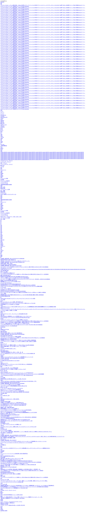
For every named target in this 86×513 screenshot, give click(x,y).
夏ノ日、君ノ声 (3, 370)
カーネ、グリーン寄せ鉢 (5, 288)
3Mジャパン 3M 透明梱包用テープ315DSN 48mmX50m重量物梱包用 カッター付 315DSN (18, 412)
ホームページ (3, 169)
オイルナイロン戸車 (4, 479)
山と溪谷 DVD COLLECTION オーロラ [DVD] (9, 360)
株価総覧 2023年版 (4, 504)
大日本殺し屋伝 (3, 393)
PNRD (1, 499)
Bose (1, 491)
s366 (1, 135)
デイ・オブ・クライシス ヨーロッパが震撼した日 (10, 424)
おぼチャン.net (3, 124)
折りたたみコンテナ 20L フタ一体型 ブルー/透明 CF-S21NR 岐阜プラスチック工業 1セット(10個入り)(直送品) (23, 292)
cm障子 (61, 5)
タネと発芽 (2, 299)
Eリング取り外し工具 (4, 395)
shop (1, 150)
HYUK (1, 509)
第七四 (36, 5)
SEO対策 (2, 179)
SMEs (1, 397)
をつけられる (3, 287)
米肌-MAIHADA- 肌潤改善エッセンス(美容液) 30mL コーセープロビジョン (15, 316)
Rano (1, 443)
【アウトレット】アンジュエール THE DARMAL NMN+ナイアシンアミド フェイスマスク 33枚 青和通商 (22, 374)
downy (1, 300)
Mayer (1, 312)
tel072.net (2, 122)
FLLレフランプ (3, 343)
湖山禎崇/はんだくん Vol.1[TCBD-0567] (8, 467)
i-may (1, 483)
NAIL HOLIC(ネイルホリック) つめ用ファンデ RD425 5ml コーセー (14, 463)
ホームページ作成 (4, 178)
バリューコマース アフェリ (6, 164)
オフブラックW (49, 5)
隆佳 (1, 366)
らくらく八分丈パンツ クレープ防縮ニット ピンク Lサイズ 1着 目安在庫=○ (16, 409)
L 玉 (1, 396)
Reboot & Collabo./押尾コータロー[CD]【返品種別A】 (11, 333)
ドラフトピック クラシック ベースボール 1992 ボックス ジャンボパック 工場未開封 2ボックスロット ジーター (23, 441)
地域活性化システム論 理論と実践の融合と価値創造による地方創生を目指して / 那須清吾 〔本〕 (20, 469)
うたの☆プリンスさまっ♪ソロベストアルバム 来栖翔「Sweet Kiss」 (14, 319)
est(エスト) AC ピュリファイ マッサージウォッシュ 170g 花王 (13, 411)
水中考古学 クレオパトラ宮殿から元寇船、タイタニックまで (13, 369)
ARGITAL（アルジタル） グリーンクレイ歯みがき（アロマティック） (15, 260)
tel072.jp (2, 121)
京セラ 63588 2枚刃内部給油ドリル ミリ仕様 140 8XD (11, 494)
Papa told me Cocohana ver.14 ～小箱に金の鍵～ (10, 398)
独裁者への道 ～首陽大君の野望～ (7, 407)
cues (1, 249)
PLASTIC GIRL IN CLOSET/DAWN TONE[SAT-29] (10, 283)
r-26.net (1, 118)
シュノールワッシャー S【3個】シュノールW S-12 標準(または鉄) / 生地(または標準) (18, 341)
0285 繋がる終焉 (3, 510)
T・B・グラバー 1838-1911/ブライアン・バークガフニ (11, 388)
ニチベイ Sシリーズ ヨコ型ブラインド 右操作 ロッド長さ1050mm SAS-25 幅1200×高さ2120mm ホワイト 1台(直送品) (24, 274)
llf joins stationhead (25, 6)
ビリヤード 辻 (3, 193)
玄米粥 (22, 5)
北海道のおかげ (79, 5)
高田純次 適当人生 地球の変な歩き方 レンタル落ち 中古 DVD (13, 378)
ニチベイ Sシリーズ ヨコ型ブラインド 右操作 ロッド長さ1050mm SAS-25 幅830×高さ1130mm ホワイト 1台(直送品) (24, 477)
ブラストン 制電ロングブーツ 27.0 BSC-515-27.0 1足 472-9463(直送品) (14, 277)
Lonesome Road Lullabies (5, 471)
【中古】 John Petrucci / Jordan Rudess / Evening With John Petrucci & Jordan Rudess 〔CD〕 (18, 381)
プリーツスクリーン (42, 5)
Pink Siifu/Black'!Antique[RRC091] (7, 472)
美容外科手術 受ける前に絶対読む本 (8, 259)
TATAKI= (2, 347)
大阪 (1, 171)
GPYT (1, 305)
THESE (1, 355)
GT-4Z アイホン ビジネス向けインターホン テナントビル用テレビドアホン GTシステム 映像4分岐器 (21, 286)
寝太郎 (1, 342)
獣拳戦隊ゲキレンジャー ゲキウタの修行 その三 (10, 281)
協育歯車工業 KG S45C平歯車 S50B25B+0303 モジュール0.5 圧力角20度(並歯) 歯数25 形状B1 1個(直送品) (22, 294)
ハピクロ (2, 5)
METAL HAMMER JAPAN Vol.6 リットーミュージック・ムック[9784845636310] (16, 372)
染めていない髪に (4, 271)
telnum (1, 245)
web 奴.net (2, 126)
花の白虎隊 (2, 457)
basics (1, 380)
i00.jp (1, 149)
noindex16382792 (3, 152)
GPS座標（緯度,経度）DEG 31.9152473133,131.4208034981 (12, 258)
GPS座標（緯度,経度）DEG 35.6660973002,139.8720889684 (12, 358)
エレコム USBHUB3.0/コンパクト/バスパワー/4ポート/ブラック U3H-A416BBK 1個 (17, 353)
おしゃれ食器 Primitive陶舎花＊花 (7, 273)
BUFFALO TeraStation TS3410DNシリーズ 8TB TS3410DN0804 (13, 291)
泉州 (1, 172)
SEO (1, 168)
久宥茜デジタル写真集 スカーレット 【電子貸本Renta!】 (12, 402)
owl (1, 140)
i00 (1, 248)
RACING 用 (2, 327)
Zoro (1, 449)
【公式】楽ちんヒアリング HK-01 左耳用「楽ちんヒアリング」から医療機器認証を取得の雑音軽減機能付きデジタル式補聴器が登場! (28, 306)
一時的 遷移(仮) (3, 145)
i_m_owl (2, 137)
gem (1, 139)
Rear (1, 446)
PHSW (1, 500)
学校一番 (2, 315)
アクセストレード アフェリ (6, 160)
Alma (1, 508)
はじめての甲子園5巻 (4, 415)
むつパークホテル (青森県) (6, 430)
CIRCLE (2, 425)
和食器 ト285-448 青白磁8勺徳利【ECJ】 (8, 280)
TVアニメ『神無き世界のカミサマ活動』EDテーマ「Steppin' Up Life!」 (15, 323)
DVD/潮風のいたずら (4, 423)
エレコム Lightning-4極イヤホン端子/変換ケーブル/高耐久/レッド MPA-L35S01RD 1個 (18, 464)
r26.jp (1, 119)
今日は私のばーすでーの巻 (6, 268)
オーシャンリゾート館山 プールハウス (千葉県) (10, 384)
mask (1, 142)
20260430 (2, 2)
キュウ (1, 111)
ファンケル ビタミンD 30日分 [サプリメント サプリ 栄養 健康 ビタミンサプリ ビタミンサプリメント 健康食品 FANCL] (25, 448)
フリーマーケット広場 (5, 189)
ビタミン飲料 (3, 293)
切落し (16, 5)
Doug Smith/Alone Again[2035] (6, 335)
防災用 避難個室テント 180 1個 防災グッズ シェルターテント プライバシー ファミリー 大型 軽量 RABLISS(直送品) (24, 486)
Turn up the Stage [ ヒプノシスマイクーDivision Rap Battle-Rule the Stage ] (15, 317)
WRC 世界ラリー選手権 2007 (6, 432)
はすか (1, 376)
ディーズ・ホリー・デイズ (6, 406)
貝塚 (1, 174)
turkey (1, 141)
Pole (1, 478)
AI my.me (2, 116)
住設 (1, 110)
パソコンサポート (4, 182)
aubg (1, 251)
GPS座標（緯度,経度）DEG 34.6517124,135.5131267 (11, 265)
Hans (1, 507)
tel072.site (2, 125)
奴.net (1, 129)
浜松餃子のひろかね (4, 329)
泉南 (1, 177)
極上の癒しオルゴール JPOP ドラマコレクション (10, 459)
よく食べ (2, 434)
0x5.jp (1, 242)
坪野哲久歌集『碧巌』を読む (6, 263)
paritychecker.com (3, 117)
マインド (2, 112)
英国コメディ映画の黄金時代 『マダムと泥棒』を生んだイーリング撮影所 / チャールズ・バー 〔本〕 (21, 497)
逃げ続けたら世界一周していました (7, 413)
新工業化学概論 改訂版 (5, 296)
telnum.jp (2, 120)
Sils (1, 328)
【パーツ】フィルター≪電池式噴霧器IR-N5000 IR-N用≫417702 (13, 385)
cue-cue (1, 250)
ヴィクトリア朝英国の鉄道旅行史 (7, 418)
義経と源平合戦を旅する (5, 275)
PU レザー (2, 354)
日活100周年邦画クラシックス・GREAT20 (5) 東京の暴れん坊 (13, 405)
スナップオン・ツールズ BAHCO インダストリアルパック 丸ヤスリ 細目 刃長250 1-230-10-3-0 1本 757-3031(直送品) (24, 266)
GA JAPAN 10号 (3, 429)
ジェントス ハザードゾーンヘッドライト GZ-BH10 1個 (11, 482)
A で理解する (3, 444)
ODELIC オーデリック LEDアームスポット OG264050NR (12, 390)
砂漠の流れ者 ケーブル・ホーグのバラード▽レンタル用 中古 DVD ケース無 (16, 420)
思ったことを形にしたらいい (6, 365)
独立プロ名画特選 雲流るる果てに (7, 456)
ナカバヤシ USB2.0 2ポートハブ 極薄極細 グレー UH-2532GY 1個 (13, 487)
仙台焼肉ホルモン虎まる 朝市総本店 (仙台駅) (9, 289)
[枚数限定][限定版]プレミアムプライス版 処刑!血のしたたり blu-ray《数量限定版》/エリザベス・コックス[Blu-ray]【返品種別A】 (27, 485)
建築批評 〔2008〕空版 (5, 465)
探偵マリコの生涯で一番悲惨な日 (7, 502)
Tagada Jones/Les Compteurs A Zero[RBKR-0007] (10, 414)
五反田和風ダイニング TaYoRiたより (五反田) (9, 304)
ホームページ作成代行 (5, 180)
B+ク (1, 361)
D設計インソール (4, 363)
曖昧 (1, 256)
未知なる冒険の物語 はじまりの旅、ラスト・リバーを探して (13, 346)
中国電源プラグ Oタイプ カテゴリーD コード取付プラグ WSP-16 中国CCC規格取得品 (18, 340)
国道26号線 (2, 188)
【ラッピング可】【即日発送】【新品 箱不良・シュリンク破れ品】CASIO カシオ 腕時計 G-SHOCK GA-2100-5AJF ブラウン (26, 431)
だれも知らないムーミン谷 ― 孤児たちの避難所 (10, 473)
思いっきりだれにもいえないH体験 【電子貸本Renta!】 (11, 301)
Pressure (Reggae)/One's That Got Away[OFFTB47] (10, 382)
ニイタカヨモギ (56, 5)
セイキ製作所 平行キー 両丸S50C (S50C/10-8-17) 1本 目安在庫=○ (13, 403)
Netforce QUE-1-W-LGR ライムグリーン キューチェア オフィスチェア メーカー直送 (17, 298)
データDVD (2, 330)
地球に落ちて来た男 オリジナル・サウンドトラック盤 (11, 458)
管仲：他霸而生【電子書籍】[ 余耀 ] (8, 437)
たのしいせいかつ (4, 371)
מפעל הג (6, 5)
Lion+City (2, 450)
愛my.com (2, 123)
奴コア (1, 130)
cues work (2, 144)
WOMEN (2, 451)
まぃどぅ (2, 113)
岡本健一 (2, 427)
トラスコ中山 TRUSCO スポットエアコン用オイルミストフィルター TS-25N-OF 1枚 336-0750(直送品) (21, 324)
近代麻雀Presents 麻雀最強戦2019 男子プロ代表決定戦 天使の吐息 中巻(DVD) (16, 460)
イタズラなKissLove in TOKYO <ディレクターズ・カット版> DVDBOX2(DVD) (16, 375)
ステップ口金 (72, 5)
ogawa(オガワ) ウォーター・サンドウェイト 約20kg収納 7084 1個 (13, 313)
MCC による (3, 438)
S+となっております (4, 359)
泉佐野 (1, 176)
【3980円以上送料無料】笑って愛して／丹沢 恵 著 (11, 352)
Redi (1, 447)
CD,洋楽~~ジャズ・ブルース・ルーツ (8, 490)
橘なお (1, 492)
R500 (1, 468)
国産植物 (2, 400)
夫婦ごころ (2, 311)
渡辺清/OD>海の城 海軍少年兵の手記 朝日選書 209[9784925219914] (14, 276)
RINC (1, 452)
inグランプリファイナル (29, 5)
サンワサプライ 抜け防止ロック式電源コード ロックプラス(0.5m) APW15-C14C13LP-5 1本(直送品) (20, 462)
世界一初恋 (2, 476)
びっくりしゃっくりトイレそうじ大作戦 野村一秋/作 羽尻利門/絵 (14, 453)
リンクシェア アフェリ (5, 161)
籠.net (1, 128)
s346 (1, 134)
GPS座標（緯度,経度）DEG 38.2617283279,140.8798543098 (12, 334)
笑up (1, 146)
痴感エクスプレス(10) (4, 307)
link (1, 3)
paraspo (1, 318)
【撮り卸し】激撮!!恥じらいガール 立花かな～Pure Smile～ (12, 498)
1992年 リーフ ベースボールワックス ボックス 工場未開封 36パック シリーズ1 (16, 356)
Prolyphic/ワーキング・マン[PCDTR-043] (8, 325)
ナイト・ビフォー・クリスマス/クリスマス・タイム (11, 501)
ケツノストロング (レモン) (6, 282)
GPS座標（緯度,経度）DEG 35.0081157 (8, 440)
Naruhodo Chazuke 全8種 (5, 401)
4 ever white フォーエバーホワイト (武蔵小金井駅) (10, 336)
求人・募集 (2, 190)
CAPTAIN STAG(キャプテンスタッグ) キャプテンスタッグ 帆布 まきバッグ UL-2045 (17, 303)
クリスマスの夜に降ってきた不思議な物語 (9, 367)
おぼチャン (2, 246)
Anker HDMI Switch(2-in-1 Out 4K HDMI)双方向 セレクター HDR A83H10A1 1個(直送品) (18, 417)
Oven (1, 506)
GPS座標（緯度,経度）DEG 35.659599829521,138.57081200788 (13, 435)
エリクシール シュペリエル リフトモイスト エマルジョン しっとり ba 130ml (16, 442)
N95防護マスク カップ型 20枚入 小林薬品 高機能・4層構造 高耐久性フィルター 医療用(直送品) (20, 322)
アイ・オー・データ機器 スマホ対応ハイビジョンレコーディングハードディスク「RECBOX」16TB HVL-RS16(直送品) (25, 279)
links (1, 195)
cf (0, 143)
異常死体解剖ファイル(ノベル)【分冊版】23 (9, 408)
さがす (1, 454)
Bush (1, 495)
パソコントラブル (4, 183)
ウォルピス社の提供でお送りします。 (8, 348)
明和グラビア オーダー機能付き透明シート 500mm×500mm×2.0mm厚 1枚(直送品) (17, 345)
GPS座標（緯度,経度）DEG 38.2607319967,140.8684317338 (12, 262)
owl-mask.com (3, 115)
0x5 (1, 252)
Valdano (19, 5)
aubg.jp (1, 148)
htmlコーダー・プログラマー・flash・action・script (10, 216)
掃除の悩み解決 (3, 331)
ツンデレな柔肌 (11, 5)
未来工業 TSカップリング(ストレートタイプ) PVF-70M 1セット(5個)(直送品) (16, 364)
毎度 (1, 185)
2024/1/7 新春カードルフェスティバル (8, 194)
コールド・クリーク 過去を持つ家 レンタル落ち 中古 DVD (12, 505)
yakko (1, 136)
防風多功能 (2, 422)
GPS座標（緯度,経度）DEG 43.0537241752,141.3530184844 (12, 383)
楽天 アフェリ (3, 163)
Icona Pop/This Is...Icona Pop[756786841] (8, 264)
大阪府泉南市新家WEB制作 (6, 184)
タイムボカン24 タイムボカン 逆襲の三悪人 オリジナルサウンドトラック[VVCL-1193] (18, 426)
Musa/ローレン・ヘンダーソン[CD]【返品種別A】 (10, 389)
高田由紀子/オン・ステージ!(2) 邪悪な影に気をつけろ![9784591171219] (15, 419)
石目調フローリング (17, 6)
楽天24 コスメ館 (3, 387)
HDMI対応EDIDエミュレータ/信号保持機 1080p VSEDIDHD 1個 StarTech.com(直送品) (18, 285)
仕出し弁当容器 (66, 5)
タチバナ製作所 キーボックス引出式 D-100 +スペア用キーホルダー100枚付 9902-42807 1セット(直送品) (21, 470)
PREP (1, 489)
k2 (0, 133)
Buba (1, 493)
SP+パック (2, 349)
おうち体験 (2, 377)
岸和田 (1, 173)
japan (1, 394)
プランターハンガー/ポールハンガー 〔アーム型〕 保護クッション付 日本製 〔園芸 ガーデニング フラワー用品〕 (24, 480)
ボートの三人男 (3, 484)
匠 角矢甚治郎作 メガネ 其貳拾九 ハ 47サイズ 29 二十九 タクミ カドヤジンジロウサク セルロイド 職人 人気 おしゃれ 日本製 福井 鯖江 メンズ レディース (32, 436)
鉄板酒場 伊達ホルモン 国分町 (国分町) (8, 338)
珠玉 (1, 131)
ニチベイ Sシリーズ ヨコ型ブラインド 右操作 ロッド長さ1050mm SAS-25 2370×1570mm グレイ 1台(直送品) (22, 337)
